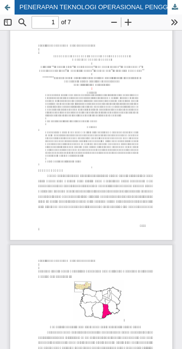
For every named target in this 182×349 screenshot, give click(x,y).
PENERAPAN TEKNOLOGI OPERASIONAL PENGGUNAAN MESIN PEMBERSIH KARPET (100, 7)
